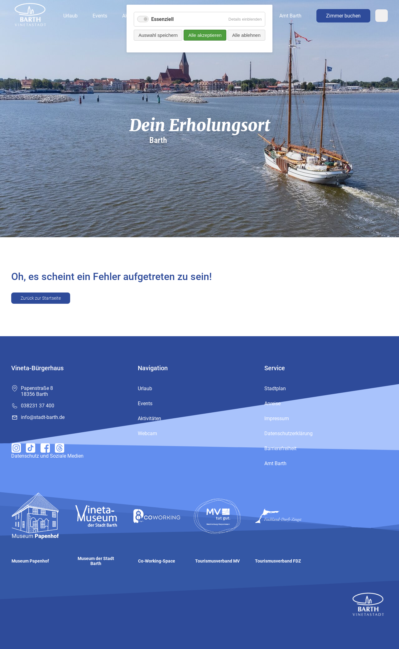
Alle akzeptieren (205, 35)
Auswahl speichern (158, 35)
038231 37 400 (37, 406)
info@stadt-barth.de (43, 417)
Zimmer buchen (343, 16)
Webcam (381, 15)
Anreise (272, 403)
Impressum (276, 418)
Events (100, 16)
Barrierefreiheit (280, 448)
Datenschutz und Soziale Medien (47, 456)
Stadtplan (275, 388)
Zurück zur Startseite (41, 298)
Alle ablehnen (246, 35)
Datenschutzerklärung (288, 433)
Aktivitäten (149, 418)
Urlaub (70, 16)
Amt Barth (290, 16)
